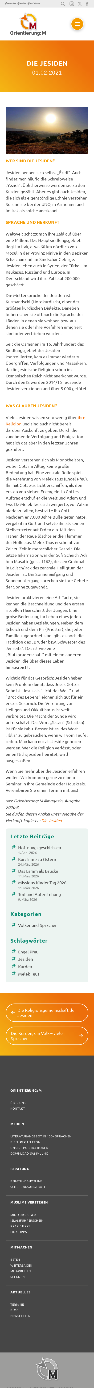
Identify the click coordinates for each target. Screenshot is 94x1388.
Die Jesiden (51, 820)
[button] (63, 4)
